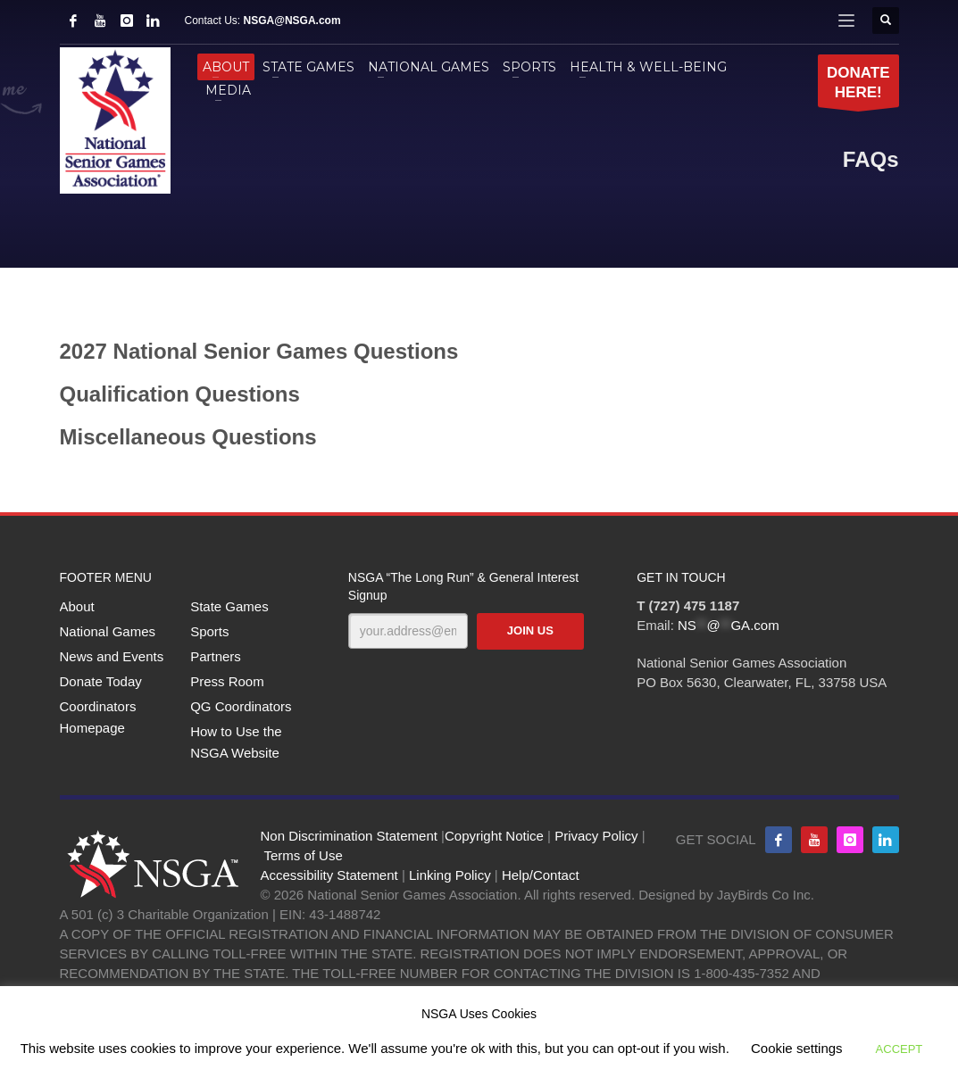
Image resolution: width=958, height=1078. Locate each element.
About (77, 606)
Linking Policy (450, 875)
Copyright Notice (494, 835)
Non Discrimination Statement (349, 835)
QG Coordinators (240, 706)
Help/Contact (540, 875)
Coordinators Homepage (98, 717)
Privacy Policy (595, 835)
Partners (215, 656)
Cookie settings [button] (797, 1048)
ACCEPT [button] (899, 1049)
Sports (209, 631)
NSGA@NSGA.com (292, 20)
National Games (108, 631)
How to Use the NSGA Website (236, 742)
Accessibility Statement (329, 875)
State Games (229, 606)
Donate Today (101, 681)
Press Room (227, 681)
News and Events (112, 656)
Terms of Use (302, 855)
